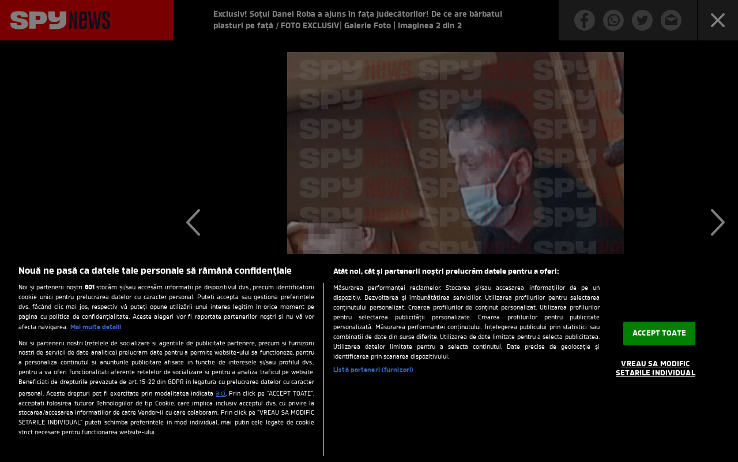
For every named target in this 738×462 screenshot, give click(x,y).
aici (220, 394)
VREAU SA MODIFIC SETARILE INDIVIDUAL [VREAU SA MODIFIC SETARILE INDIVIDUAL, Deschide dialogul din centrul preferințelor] (655, 369)
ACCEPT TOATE (659, 333)
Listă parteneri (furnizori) (373, 370)
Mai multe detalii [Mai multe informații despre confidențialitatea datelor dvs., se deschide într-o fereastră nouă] (95, 327)
